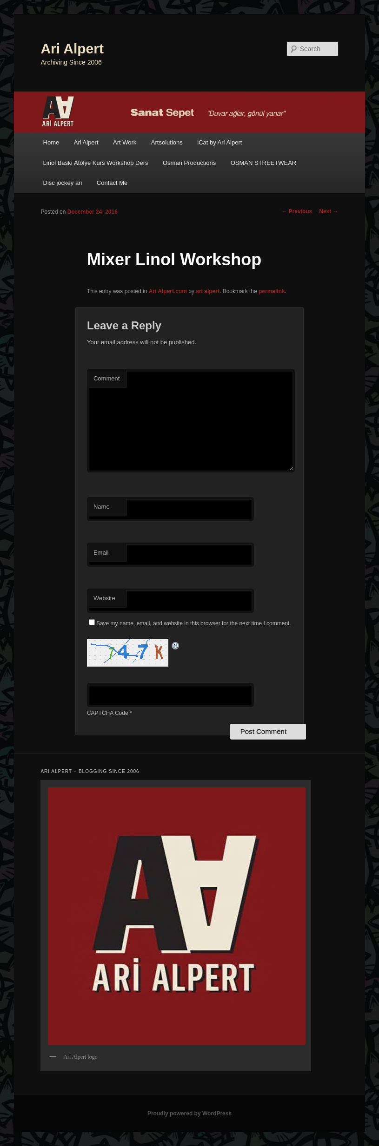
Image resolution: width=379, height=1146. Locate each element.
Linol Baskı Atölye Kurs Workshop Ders (95, 162)
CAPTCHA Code (107, 713)
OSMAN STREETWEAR (264, 162)
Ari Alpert (72, 48)
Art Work (124, 142)
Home (51, 142)
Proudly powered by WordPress (189, 1113)
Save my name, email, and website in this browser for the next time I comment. (193, 623)
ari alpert (207, 291)
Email (101, 552)
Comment (106, 378)
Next (328, 211)
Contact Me (112, 182)
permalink (272, 291)
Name (101, 506)
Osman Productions (189, 162)
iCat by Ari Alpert (219, 142)
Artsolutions (167, 142)
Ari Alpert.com (168, 291)
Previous (296, 211)
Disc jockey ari (62, 182)
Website (104, 598)
